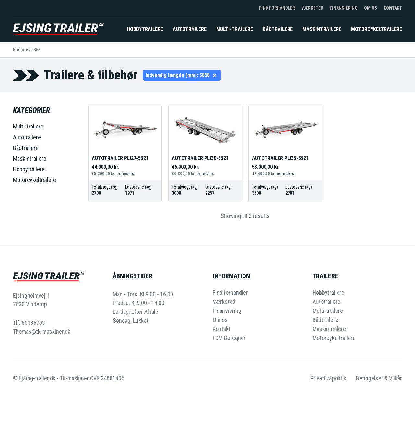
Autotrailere (190, 29)
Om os (370, 8)
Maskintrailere (321, 29)
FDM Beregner (229, 338)
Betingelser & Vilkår (379, 378)
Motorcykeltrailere (376, 29)
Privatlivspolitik (328, 378)
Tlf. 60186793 (29, 322)
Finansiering (344, 8)
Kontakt (393, 8)
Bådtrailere (278, 29)
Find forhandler (277, 8)
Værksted (312, 8)
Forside (20, 49)
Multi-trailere (234, 29)
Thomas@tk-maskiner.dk (41, 331)
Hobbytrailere (145, 29)
